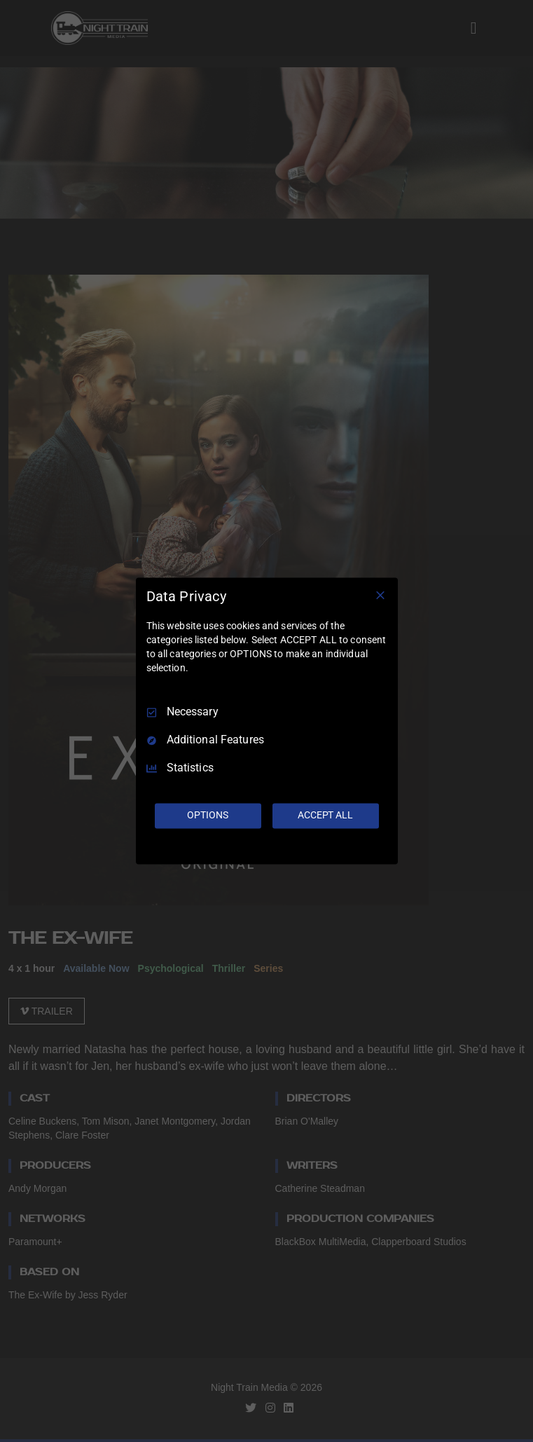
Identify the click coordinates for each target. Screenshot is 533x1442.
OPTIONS (207, 815)
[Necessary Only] (380, 594)
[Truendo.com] (267, 848)
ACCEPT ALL (325, 815)
